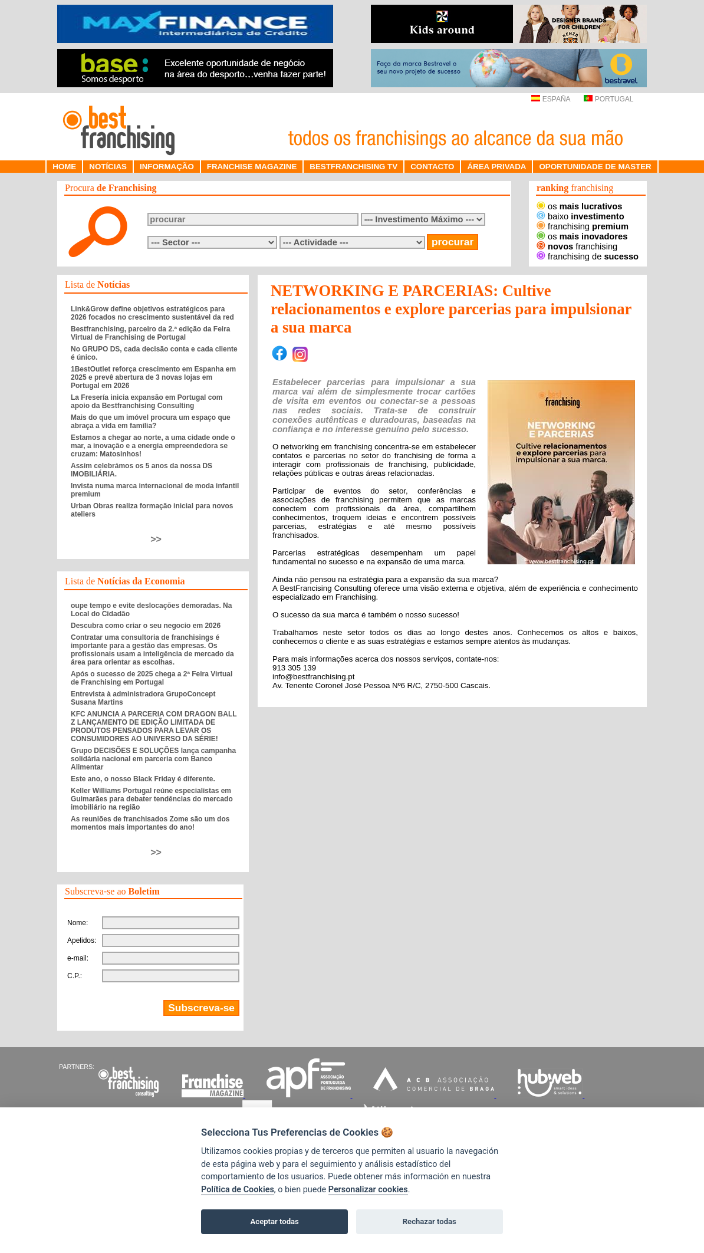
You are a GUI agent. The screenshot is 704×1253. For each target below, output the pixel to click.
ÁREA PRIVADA (496, 166)
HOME (64, 166)
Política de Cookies (237, 1190)
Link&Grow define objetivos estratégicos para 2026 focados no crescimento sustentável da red (152, 313)
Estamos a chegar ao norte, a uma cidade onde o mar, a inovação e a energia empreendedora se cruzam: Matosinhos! (153, 445)
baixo (580, 216)
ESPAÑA (550, 99)
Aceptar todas (275, 1221)
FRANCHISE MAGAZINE (252, 166)
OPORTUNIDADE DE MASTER (595, 166)
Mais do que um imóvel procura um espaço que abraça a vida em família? (151, 421)
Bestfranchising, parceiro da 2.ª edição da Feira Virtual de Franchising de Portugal (151, 333)
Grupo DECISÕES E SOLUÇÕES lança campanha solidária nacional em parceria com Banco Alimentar (153, 758)
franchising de (588, 256)
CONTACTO (432, 166)
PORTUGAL (608, 99)
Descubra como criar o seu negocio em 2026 (146, 625)
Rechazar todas (429, 1221)
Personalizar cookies (368, 1190)
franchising (583, 226)
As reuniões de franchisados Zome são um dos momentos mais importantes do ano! (150, 823)
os (579, 206)
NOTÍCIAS (108, 166)
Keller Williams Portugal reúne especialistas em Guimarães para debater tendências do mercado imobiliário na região (152, 799)
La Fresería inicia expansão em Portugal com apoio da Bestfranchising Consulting (146, 401)
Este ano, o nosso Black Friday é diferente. (143, 779)
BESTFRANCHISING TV (353, 166)
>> (156, 539)
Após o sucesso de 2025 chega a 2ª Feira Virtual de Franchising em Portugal (151, 678)
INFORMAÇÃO (167, 166)
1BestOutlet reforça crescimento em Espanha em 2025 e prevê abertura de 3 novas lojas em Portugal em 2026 (153, 377)
